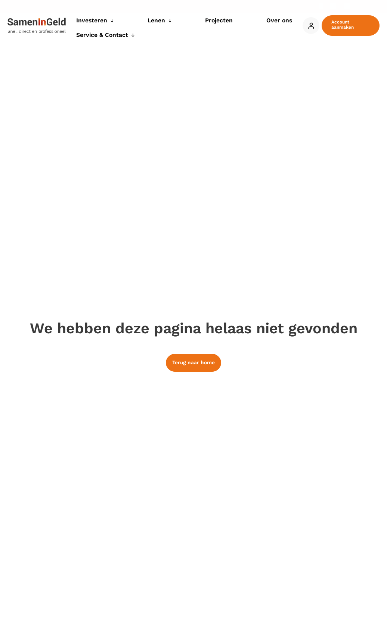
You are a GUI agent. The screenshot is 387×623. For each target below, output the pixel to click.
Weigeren (192, 381)
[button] (349, 21)
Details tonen (323, 359)
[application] (122, 23)
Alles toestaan (303, 381)
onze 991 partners (74, 273)
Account (307, 21)
